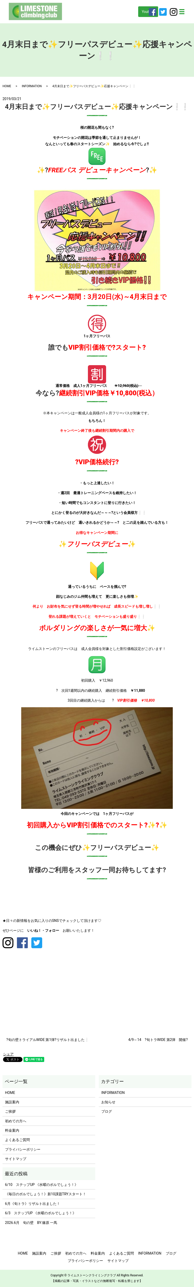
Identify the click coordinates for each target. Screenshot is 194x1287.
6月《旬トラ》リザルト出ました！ (32, 1204)
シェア (8, 1054)
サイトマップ (15, 1159)
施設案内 (12, 1102)
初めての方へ (15, 1121)
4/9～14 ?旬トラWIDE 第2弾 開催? (158, 1040)
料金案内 (12, 1130)
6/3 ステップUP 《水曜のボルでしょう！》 (40, 1213)
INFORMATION (32, 86)
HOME (7, 86)
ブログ (106, 1111)
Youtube (148, 12)
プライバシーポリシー (22, 1149)
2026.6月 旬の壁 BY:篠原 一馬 (31, 1223)
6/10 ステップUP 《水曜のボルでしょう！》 (41, 1185)
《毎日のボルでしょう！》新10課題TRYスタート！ (45, 1194)
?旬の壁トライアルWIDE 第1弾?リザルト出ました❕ (47, 1040)
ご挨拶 (10, 1111)
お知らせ (108, 1102)
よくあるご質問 (17, 1140)
